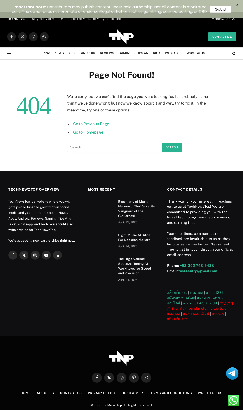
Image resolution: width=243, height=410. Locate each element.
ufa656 (201, 291)
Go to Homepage (88, 120)
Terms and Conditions (170, 381)
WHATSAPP (173, 41)
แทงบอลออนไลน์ (196, 302)
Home (45, 41)
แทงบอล (196, 281)
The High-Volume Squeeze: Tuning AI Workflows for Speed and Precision (134, 254)
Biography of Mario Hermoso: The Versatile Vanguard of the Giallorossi (136, 197)
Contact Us (71, 381)
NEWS (59, 41)
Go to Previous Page (91, 112)
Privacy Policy (102, 381)
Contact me (222, 25)
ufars (187, 291)
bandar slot (198, 297)
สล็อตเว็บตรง (177, 281)
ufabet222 (215, 281)
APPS (72, 41)
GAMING (125, 41)
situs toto (218, 297)
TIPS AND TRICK (148, 41)
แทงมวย (203, 286)
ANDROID (88, 41)
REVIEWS (107, 41)
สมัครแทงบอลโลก (181, 286)
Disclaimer (132, 381)
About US (45, 381)
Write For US (196, 41)
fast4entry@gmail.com (197, 259)
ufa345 (218, 302)
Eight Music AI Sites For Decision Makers (134, 225)
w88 (213, 291)
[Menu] (9, 41)
